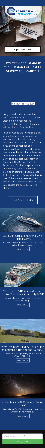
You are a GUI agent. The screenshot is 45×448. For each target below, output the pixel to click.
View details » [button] (22, 249)
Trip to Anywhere (22, 49)
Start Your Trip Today (22, 200)
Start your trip (22, 442)
